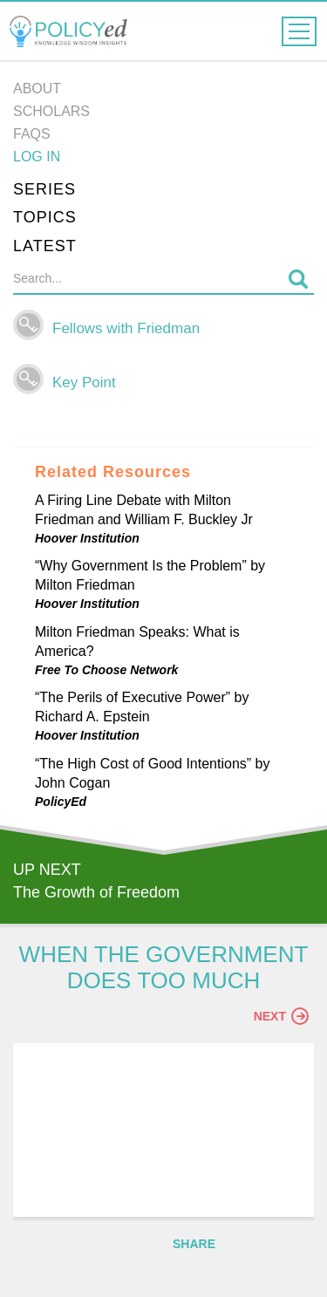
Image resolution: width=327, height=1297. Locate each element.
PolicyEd (60, 802)
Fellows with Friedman (126, 328)
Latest (45, 246)
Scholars (51, 111)
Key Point (84, 382)
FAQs (32, 133)
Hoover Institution (87, 538)
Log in (36, 156)
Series (44, 189)
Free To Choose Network (106, 670)
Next (281, 1016)
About (37, 88)
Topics (45, 217)
